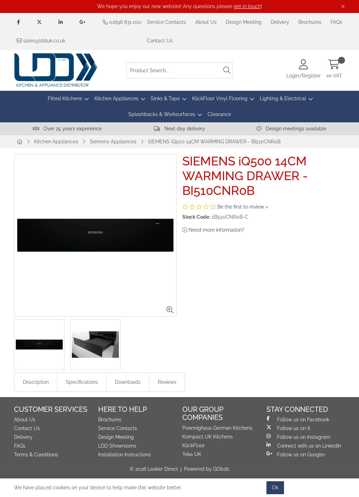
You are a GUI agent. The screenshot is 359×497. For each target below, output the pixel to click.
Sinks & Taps (165, 98)
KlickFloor (193, 445)
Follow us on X (288, 428)
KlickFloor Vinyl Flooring (220, 98)
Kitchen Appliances (116, 98)
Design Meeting (244, 22)
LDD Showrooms (117, 446)
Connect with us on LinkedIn (303, 445)
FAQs (336, 22)
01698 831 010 (122, 22)
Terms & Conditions (36, 454)
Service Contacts (166, 22)
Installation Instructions (124, 454)
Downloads (128, 382)
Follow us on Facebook (297, 419)
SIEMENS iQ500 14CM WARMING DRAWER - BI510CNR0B (214, 141)
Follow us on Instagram (298, 437)
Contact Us (160, 40)
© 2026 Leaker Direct (154, 469)
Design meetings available (291, 128)
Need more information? (213, 230)
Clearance (219, 114)
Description (36, 382)
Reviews (167, 382)
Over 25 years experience (67, 128)
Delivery (280, 22)
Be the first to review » (242, 207)
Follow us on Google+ (296, 454)
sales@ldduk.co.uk (41, 40)
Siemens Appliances (113, 141)
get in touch (247, 6)
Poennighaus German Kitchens (217, 428)
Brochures (309, 22)
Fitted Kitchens (65, 98)
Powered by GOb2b (206, 469)
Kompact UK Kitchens (207, 437)
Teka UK (191, 454)
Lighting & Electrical (283, 98)
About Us (206, 22)
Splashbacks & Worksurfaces (161, 114)
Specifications (82, 382)
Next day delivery (179, 128)
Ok (275, 487)
